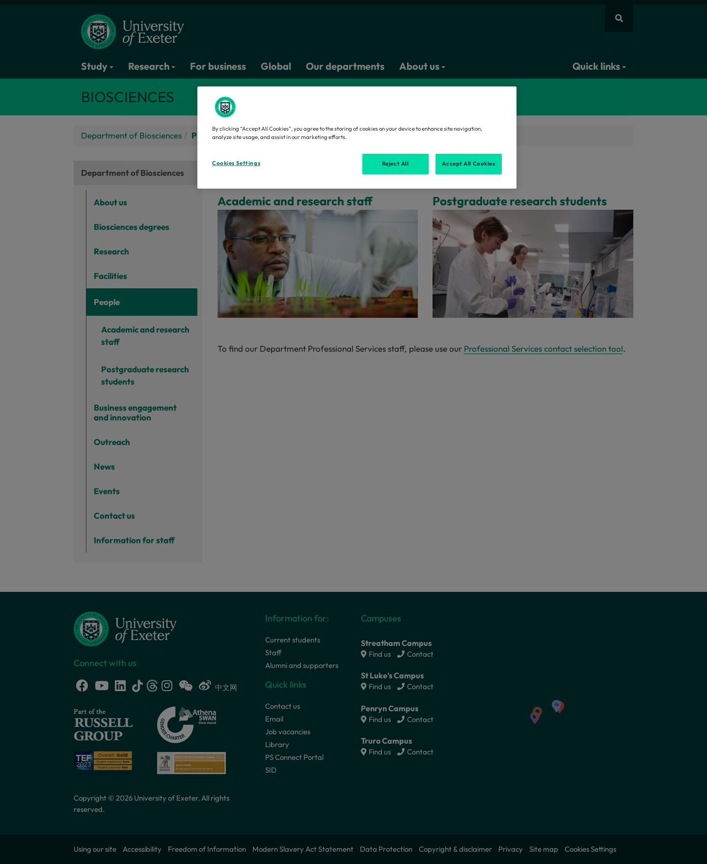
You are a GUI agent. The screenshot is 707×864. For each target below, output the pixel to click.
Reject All (395, 163)
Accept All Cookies (468, 163)
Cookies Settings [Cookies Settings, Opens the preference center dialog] (236, 163)
